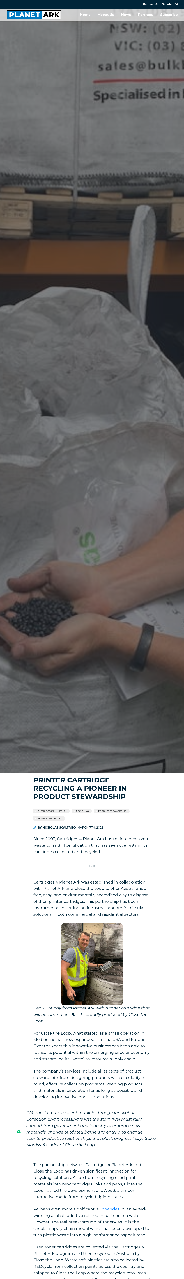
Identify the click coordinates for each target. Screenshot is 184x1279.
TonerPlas (109, 1209)
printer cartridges (50, 818)
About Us (106, 15)
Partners (145, 15)
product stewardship (112, 811)
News (126, 15)
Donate (167, 4)
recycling (82, 811)
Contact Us (150, 4)
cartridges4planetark (52, 811)
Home (85, 15)
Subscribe (169, 15)
